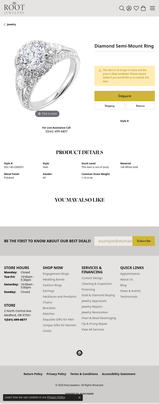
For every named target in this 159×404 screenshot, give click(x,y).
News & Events (130, 291)
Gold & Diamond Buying (98, 295)
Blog (123, 285)
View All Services (93, 329)
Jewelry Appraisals (94, 301)
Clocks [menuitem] (47, 331)
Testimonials (129, 296)
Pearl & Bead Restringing (99, 318)
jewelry (11, 24)
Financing (88, 289)
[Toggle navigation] (152, 8)
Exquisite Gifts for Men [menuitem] (58, 319)
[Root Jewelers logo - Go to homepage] (14, 8)
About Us (126, 279)
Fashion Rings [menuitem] (52, 285)
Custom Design (92, 278)
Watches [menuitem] (49, 314)
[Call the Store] (15, 320)
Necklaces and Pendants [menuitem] (59, 296)
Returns (140, 106)
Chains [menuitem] (47, 302)
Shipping (109, 106)
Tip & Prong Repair (94, 324)
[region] (47, 75)
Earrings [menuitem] (48, 291)
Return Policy (33, 374)
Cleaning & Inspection (97, 284)
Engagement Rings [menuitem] (56, 274)
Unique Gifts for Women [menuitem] (59, 325)
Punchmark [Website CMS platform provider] (87, 393)
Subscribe (144, 241)
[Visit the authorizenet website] (79, 353)
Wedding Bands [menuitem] (54, 279)
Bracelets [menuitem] (49, 308)
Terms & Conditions (84, 374)
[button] (121, 8)
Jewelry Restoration (95, 312)
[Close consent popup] (79, 397)
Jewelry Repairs (92, 306)
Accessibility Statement (118, 374)
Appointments (130, 274)
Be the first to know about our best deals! (47, 241)
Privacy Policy (56, 374)
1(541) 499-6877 (56, 131)
